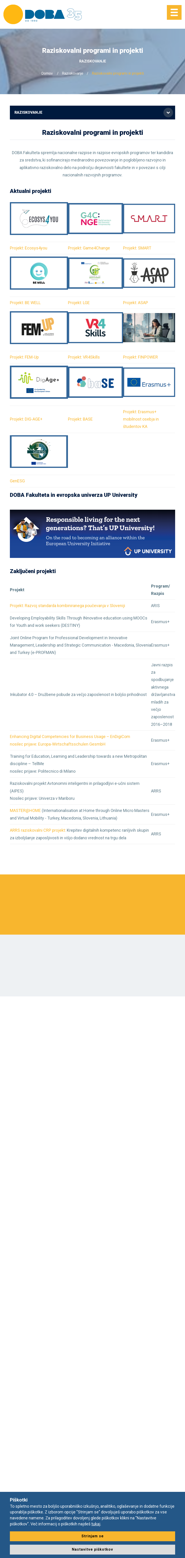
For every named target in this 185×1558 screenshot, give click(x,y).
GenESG (17, 480)
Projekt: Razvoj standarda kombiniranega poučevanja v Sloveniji (67, 605)
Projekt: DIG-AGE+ (26, 419)
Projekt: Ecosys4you (28, 248)
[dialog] (176, 1549)
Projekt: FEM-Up (24, 357)
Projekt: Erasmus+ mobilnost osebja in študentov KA (141, 419)
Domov (47, 73)
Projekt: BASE (80, 419)
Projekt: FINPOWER (140, 357)
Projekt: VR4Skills (84, 357)
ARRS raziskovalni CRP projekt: (38, 830)
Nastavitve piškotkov (92, 1549)
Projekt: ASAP (135, 302)
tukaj (95, 1523)
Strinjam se (92, 1536)
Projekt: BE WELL (25, 302)
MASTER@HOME (26, 810)
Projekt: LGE (79, 302)
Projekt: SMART (137, 248)
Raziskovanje (72, 73)
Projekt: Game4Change (89, 248)
